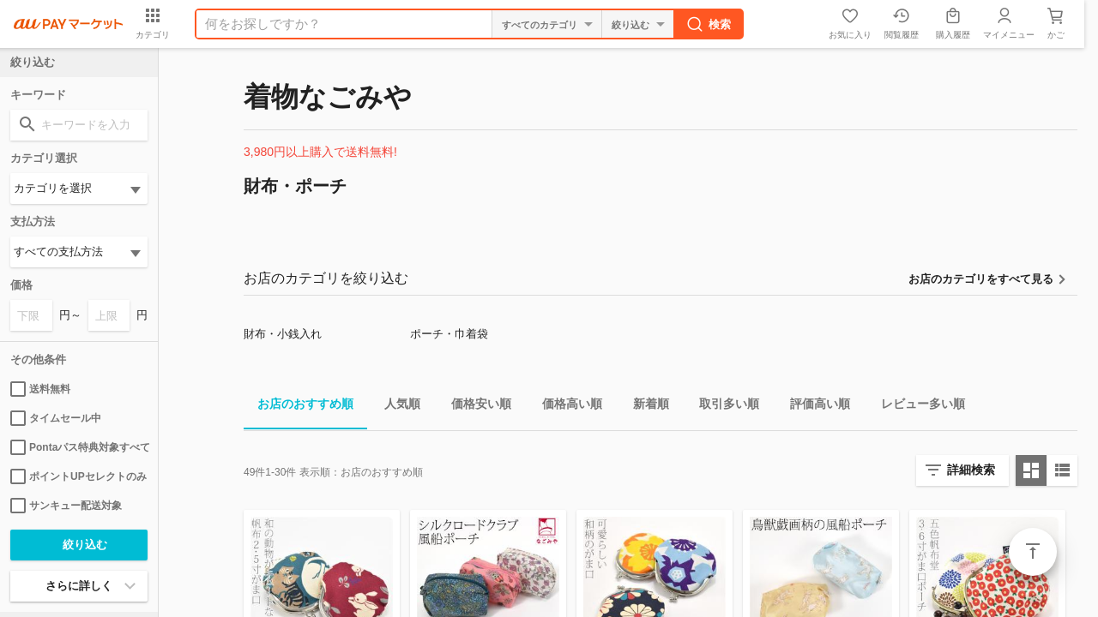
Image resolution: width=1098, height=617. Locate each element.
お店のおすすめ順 (298, 406)
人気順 (395, 406)
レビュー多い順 (916, 406)
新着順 (644, 406)
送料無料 (40, 389)
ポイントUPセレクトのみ (78, 476)
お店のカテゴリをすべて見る (980, 279)
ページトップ (1033, 552)
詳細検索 (971, 469)
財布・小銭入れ (283, 333)
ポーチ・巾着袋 (449, 333)
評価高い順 (813, 406)
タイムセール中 (55, 418)
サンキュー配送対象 (66, 505)
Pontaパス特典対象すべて (79, 447)
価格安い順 (474, 406)
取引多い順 (722, 406)
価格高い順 (565, 406)
